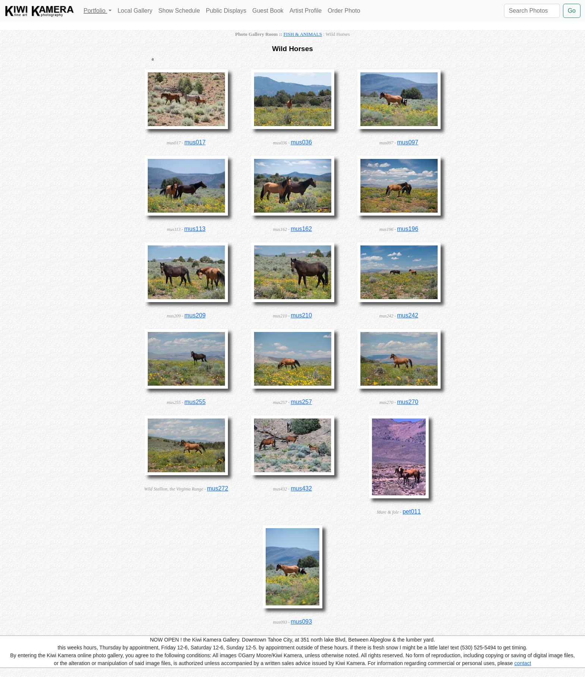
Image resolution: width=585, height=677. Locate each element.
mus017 (195, 142)
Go (572, 10)
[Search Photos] (532, 11)
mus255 (195, 402)
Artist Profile (306, 10)
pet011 (412, 511)
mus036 (301, 142)
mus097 (407, 142)
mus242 (407, 315)
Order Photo (344, 10)
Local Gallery (135, 10)
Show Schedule (179, 10)
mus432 (301, 488)
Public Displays (226, 10)
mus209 (195, 315)
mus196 (407, 229)
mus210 (301, 315)
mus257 (301, 402)
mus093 (301, 621)
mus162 (301, 229)
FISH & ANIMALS (303, 34)
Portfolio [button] (95, 10)
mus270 (407, 402)
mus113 (195, 229)
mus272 (217, 488)
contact (522, 663)
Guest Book (268, 10)
